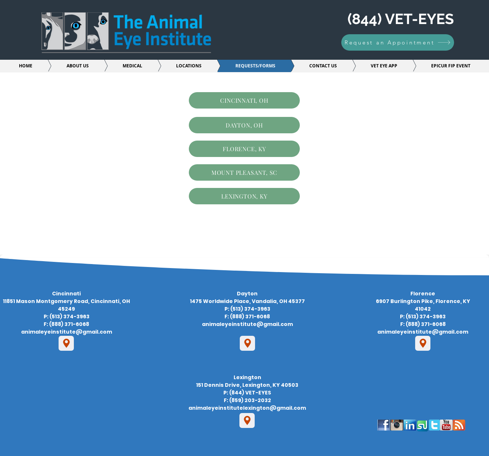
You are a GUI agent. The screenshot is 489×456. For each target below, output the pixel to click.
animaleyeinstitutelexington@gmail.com (247, 408)
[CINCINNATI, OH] (244, 100)
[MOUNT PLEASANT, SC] (244, 172)
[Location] (66, 343)
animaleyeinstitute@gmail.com (66, 331)
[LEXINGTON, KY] (244, 196)
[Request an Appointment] (397, 42)
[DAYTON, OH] (244, 125)
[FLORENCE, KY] (244, 149)
